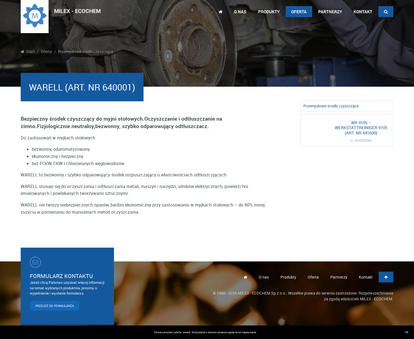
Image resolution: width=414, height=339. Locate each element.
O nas (240, 11)
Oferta (299, 11)
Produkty (269, 11)
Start (28, 51)
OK (406, 332)
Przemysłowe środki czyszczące (85, 51)
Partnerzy (330, 11)
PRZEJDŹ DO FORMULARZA (54, 306)
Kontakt (363, 11)
